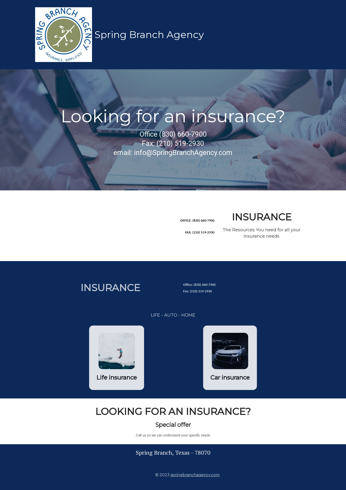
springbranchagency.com (195, 475)
